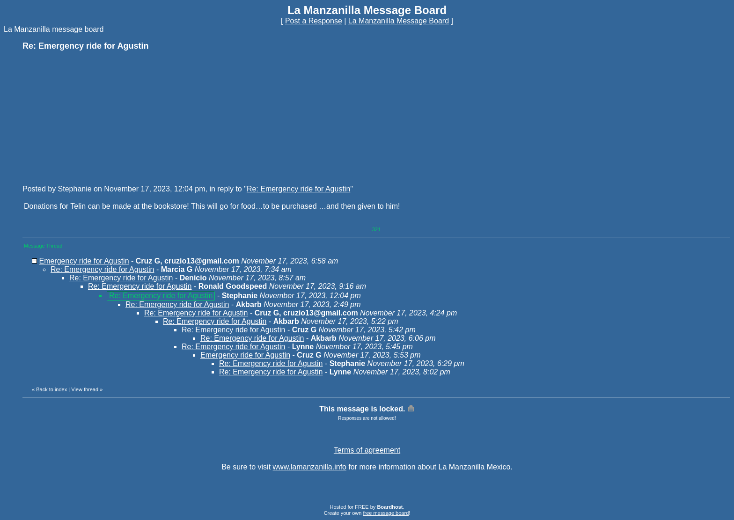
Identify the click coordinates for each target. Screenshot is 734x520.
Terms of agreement (367, 450)
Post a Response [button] (313, 21)
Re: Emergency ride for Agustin (298, 189)
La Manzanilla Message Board (398, 21)
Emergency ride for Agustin (84, 261)
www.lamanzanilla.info (309, 467)
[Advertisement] (92, 117)
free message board (386, 513)
